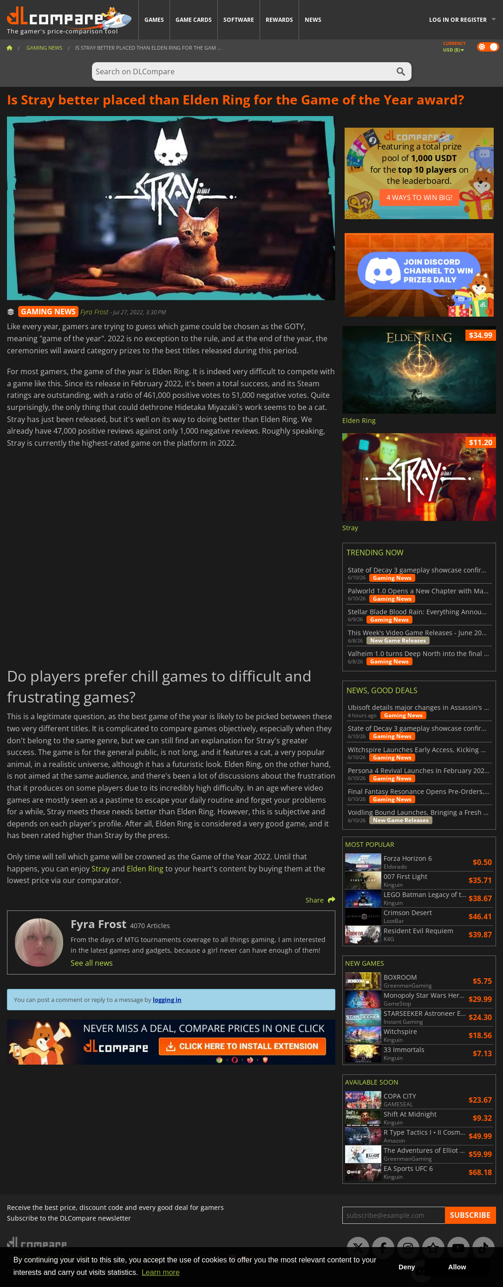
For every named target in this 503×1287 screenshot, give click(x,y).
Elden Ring (145, 869)
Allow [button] (457, 1267)
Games (154, 20)
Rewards (279, 20)
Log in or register (458, 20)
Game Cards (194, 20)
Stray (100, 869)
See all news (92, 963)
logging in (167, 999)
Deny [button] (406, 1267)
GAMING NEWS (48, 311)
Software (238, 20)
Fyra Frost (95, 311)
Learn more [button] (161, 1272)
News (313, 20)
